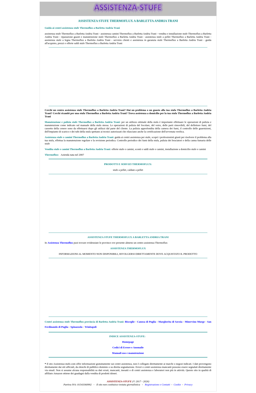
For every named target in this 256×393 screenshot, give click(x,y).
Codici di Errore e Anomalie (128, 347)
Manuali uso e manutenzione (128, 353)
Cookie (177, 384)
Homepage (128, 341)
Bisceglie (130, 321)
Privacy (188, 384)
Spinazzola (76, 326)
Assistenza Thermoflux (60, 242)
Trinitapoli (91, 326)
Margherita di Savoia (170, 321)
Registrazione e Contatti (157, 384)
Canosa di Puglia (146, 321)
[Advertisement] (128, 77)
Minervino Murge (195, 321)
